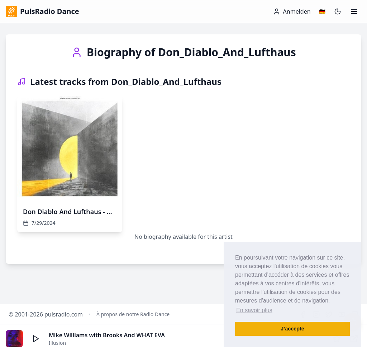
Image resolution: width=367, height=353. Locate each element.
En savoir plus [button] (254, 310)
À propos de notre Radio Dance (133, 314)
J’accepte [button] (292, 329)
